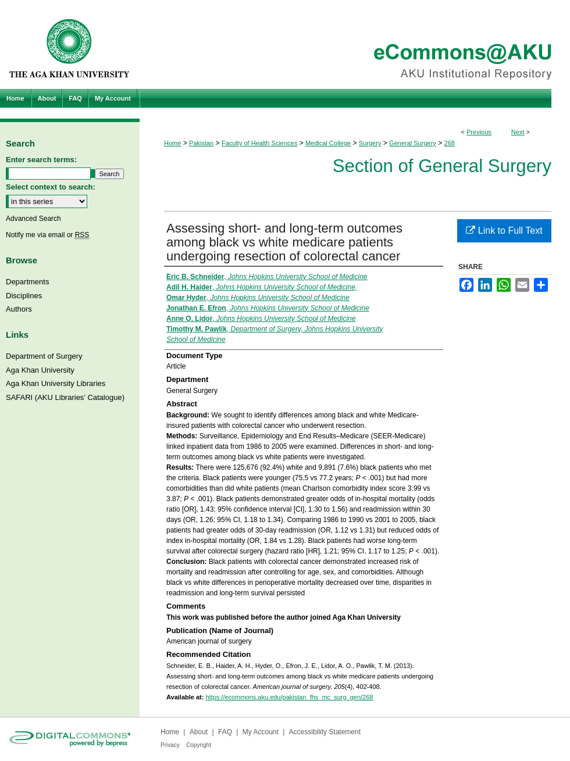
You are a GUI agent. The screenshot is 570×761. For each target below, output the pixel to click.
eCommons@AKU (355, 44)
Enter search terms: (41, 159)
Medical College (328, 143)
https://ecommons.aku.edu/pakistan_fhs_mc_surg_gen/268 (289, 697)
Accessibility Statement (325, 732)
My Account (261, 732)
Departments (27, 281)
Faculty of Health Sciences (259, 143)
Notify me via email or (47, 235)
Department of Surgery (44, 356)
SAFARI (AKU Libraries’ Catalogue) (65, 397)
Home (172, 143)
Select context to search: (50, 187)
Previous (478, 131)
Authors (19, 309)
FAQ (225, 732)
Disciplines (24, 295)
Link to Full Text (504, 230)
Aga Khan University (40, 370)
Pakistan (201, 143)
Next (518, 131)
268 (449, 143)
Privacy (170, 745)
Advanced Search (33, 219)
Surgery (370, 143)
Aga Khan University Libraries (55, 383)
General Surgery (412, 143)
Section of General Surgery (442, 166)
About (199, 732)
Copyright (198, 745)
